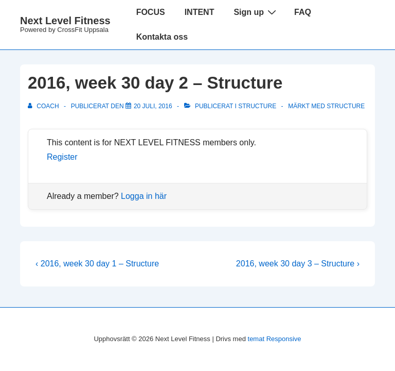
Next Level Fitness (65, 20)
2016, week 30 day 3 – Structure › (298, 263)
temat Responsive (274, 339)
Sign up (256, 12)
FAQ (302, 12)
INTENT (199, 12)
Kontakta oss (162, 36)
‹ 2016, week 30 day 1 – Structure (97, 263)
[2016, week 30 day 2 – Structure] (153, 106)
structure (346, 106)
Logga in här (144, 196)
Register (62, 157)
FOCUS (150, 12)
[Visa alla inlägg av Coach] (44, 106)
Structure (257, 106)
